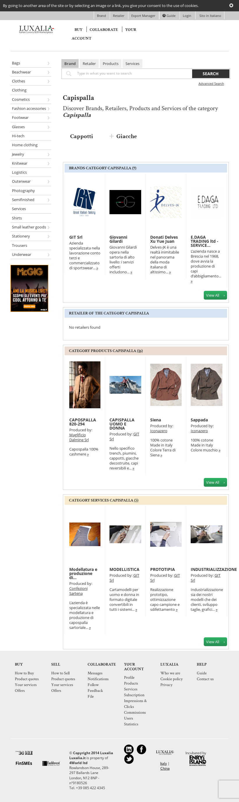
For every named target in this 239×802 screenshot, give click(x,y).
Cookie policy (171, 678)
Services (132, 63)
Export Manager (143, 15)
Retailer (119, 15)
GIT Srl (75, 237)
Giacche (126, 136)
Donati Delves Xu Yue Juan (164, 239)
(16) (140, 350)
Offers (20, 690)
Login (187, 15)
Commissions (135, 712)
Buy (78, 29)
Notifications (98, 678)
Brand (102, 15)
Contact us (205, 678)
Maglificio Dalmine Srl (79, 437)
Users (128, 718)
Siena (155, 420)
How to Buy (24, 673)
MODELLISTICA (124, 569)
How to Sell (60, 673)
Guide (169, 15)
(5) (136, 500)
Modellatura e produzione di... (83, 573)
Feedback (95, 690)
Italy (163, 763)
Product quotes (27, 678)
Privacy (166, 684)
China (165, 768)
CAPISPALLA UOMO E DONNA (121, 424)
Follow (93, 684)
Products (110, 63)
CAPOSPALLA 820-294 (82, 422)
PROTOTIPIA (162, 569)
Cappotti (81, 136)
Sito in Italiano (210, 15)
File (91, 696)
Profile (129, 677)
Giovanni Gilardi (118, 239)
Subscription (134, 694)
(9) (134, 168)
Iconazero (158, 430)
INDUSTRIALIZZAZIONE (214, 569)
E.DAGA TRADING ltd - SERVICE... (204, 241)
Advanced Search (211, 83)
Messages (95, 673)
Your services (26, 684)
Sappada (199, 420)
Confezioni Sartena (78, 591)
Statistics (131, 724)
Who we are (170, 673)
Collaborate (104, 29)
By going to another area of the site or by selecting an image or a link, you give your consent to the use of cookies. (101, 5)
